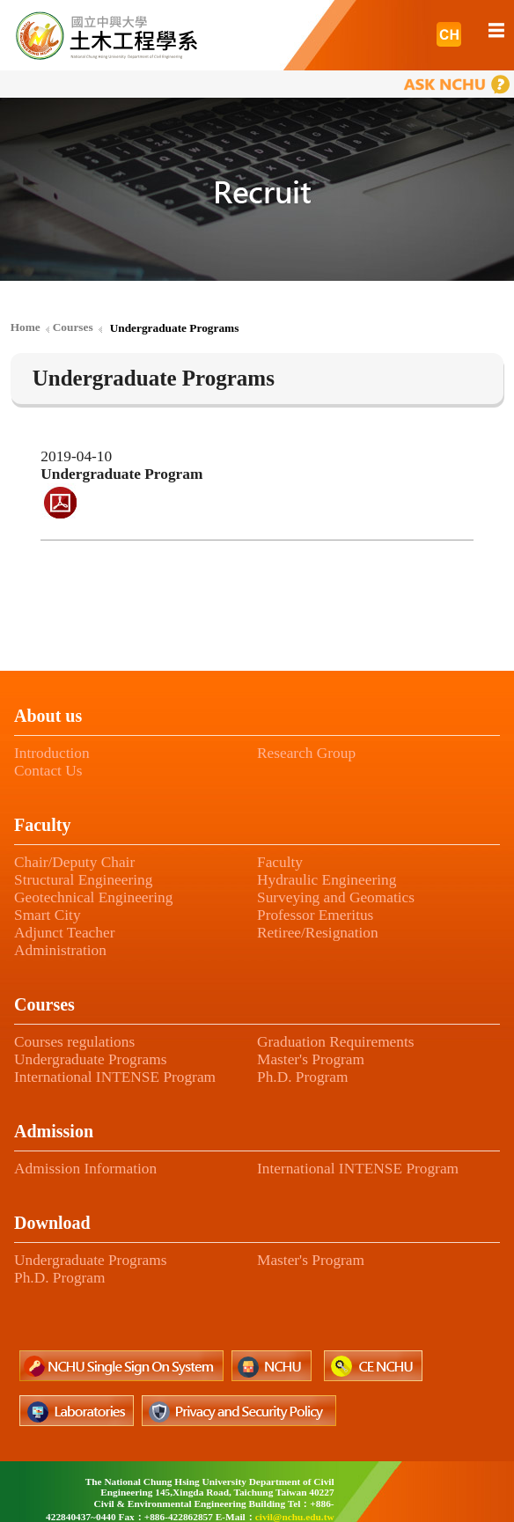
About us (48, 715)
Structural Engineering (83, 879)
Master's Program (310, 1059)
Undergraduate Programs (90, 1059)
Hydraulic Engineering (326, 879)
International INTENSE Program (115, 1077)
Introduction (52, 753)
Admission (53, 1131)
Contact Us (48, 770)
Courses (44, 1004)
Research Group (306, 753)
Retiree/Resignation (317, 932)
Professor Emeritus (315, 915)
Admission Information (85, 1168)
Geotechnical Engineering (93, 897)
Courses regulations (74, 1041)
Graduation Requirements (336, 1041)
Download (52, 1222)
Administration (60, 950)
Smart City (47, 915)
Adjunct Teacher (64, 932)
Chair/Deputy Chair (74, 862)
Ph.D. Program (303, 1077)
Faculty (42, 825)
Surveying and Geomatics (336, 897)
